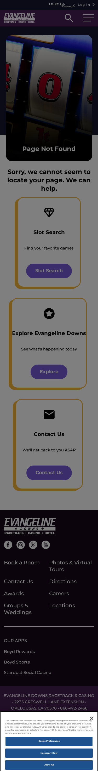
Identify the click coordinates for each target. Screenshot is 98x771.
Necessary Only (49, 754)
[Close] (91, 720)
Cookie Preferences (49, 743)
